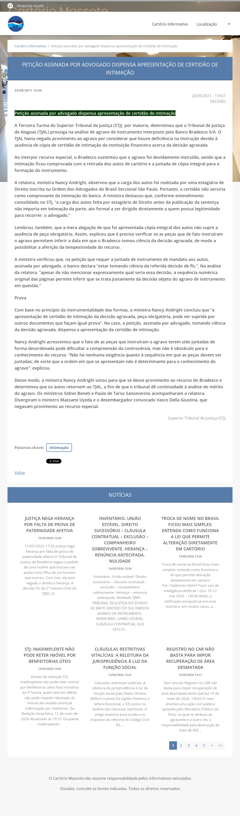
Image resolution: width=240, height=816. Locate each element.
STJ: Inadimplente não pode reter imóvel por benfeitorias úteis (50, 655)
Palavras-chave (29, 447)
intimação (59, 447)
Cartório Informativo (170, 24)
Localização (207, 24)
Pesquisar (10, 5)
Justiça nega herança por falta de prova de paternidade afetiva (49, 524)
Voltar (20, 472)
